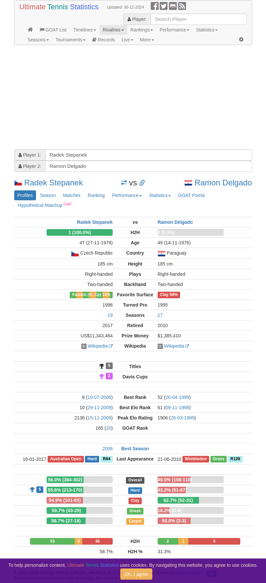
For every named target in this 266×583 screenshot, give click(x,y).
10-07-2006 (99, 397)
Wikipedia (98, 346)
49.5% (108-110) (175, 479)
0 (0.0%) (166, 232)
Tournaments (71, 39)
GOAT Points (191, 195)
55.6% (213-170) (65, 490)
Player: (137, 19)
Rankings (142, 29)
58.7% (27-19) (66, 520)
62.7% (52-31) (178, 500)
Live (127, 39)
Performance (174, 29)
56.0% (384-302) (65, 479)
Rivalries (113, 29)
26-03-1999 (182, 417)
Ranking (96, 195)
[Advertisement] (133, 98)
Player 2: (30, 166)
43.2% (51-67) (172, 490)
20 (108, 428)
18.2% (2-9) (170, 510)
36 (97, 541)
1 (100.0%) (79, 232)
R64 (106, 459)
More (147, 39)
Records (103, 39)
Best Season (135, 448)
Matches (72, 195)
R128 (235, 459)
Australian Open (66, 459)
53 (52, 541)
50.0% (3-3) (174, 520)
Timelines (84, 29)
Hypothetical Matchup (44, 205)
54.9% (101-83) (65, 500)
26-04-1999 (177, 397)
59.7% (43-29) (66, 510)
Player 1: (30, 155)
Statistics (207, 29)
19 (110, 315)
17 (160, 315)
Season (48, 195)
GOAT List (53, 29)
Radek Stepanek (53, 182)
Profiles (25, 195)
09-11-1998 (177, 407)
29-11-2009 (99, 407)
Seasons (38, 39)
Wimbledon (196, 459)
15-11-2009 (99, 417)
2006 (107, 448)
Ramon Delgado (223, 182)
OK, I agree (136, 574)
